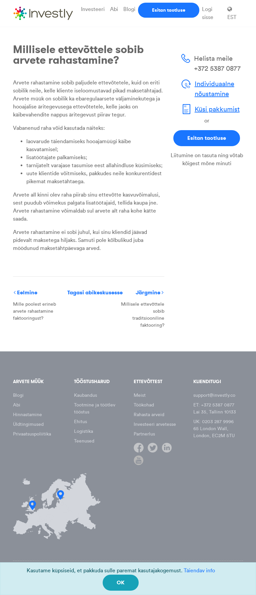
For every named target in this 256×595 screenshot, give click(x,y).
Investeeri (93, 9)
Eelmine (25, 292)
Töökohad (144, 405)
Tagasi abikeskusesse (95, 292)
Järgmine (150, 292)
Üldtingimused (28, 424)
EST (231, 13)
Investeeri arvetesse (155, 424)
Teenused (84, 441)
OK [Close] (121, 582)
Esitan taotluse (168, 10)
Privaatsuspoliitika (32, 434)
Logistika (83, 431)
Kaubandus (85, 395)
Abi (114, 9)
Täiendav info (199, 570)
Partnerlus (144, 434)
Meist (140, 395)
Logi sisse (207, 13)
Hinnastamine (27, 414)
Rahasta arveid (149, 414)
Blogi (129, 9)
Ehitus (80, 421)
